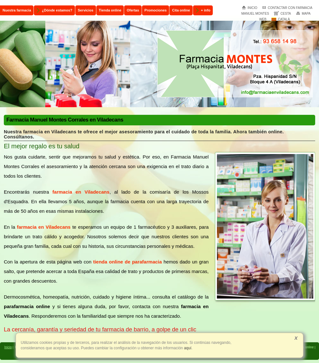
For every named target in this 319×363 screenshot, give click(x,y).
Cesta (282, 13)
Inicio (249, 8)
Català (280, 19)
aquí (187, 348)
